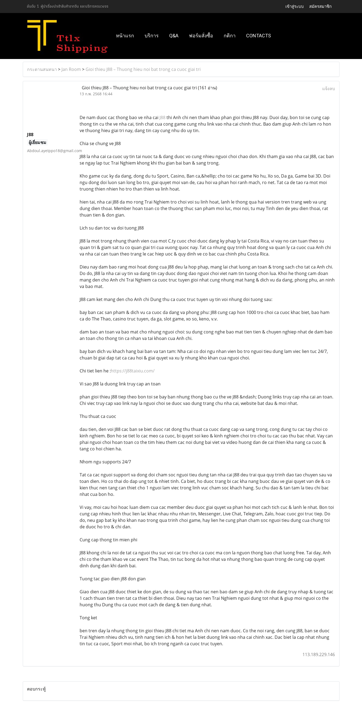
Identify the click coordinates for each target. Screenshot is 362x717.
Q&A (173, 35)
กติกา (230, 35)
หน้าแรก (125, 35)
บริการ (152, 35)
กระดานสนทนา (42, 69)
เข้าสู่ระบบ (294, 6)
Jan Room (71, 69)
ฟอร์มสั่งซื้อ (201, 35)
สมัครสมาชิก (320, 6)
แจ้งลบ (328, 88)
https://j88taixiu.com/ (133, 371)
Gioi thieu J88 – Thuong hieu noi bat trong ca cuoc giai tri (143, 69)
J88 (162, 117)
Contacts (258, 35)
